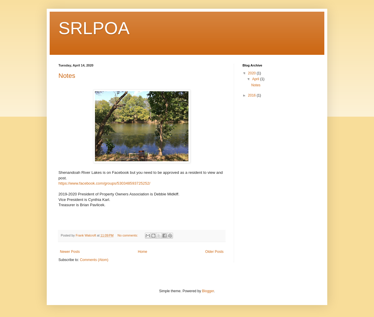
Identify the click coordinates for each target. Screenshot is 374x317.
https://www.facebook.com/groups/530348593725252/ (104, 183)
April (256, 79)
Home (142, 252)
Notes (66, 75)
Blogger (208, 291)
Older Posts (214, 252)
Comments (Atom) (94, 260)
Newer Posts (70, 252)
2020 (252, 73)
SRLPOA (93, 28)
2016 (252, 95)
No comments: (128, 235)
